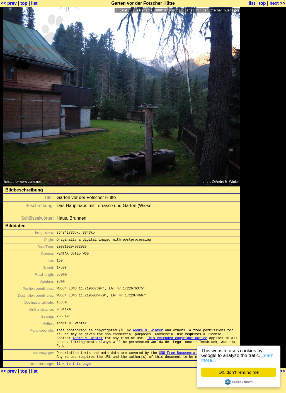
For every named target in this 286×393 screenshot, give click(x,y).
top (23, 3)
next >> (277, 3)
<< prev (9, 3)
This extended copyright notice (177, 352)
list (34, 3)
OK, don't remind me (239, 372)
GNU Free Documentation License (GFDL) (196, 369)
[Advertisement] (263, 138)
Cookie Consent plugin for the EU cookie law (239, 382)
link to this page (74, 382)
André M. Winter (148, 342)
